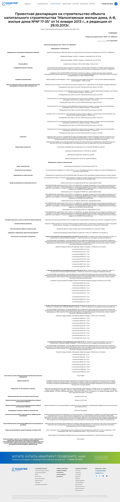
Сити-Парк (78, 474)
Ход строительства (39, 478)
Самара (27, 3)
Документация (39, 480)
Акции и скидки (66, 3)
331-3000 (107, 4)
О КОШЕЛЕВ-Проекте (42, 3)
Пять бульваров (79, 482)
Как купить (75, 3)
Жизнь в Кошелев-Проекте (42, 470)
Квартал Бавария (79, 480)
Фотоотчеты (38, 476)
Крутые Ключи (79, 490)
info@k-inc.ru (99, 473)
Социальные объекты (40, 472)
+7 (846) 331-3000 (75, 459)
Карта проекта (84, 3)
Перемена (78, 472)
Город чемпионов (79, 486)
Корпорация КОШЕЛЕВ (41, 484)
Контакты (92, 3)
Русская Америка (79, 488)
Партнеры (37, 482)
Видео (36, 474)
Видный (77, 478)
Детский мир (78, 484)
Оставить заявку (101, 457)
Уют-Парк (78, 470)
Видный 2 (77, 476)
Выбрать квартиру (56, 3)
